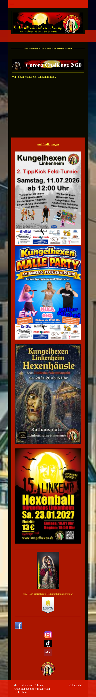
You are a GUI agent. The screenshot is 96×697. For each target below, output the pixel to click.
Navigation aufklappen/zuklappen (48, 4)
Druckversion (24, 685)
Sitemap (39, 685)
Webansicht (75, 685)
